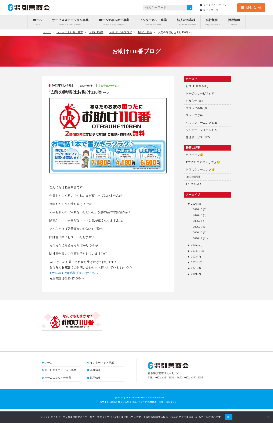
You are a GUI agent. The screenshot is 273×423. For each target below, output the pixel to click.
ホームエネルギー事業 (114, 20)
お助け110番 (193, 86)
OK (229, 417)
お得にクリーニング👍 (200, 169)
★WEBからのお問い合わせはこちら (73, 273)
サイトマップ (211, 10)
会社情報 (95, 383)
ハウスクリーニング (198, 122)
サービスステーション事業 (70, 20)
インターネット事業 (153, 20)
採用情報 (234, 20)
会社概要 (212, 20)
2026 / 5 (197, 215)
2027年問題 (193, 176)
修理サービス (194, 137)
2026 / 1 (197, 238)
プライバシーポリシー (216, 5)
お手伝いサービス (197, 93)
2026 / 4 (197, 220)
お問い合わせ (253, 7)
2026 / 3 (197, 226)
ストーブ (191, 115)
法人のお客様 (186, 20)
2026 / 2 (197, 232)
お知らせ (191, 100)
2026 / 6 (197, 209)
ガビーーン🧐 (195, 154)
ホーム (37, 20)
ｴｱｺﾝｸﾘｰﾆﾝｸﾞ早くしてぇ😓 (203, 162)
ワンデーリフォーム (198, 129)
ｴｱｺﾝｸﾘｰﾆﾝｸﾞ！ (195, 184)
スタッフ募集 (194, 108)
